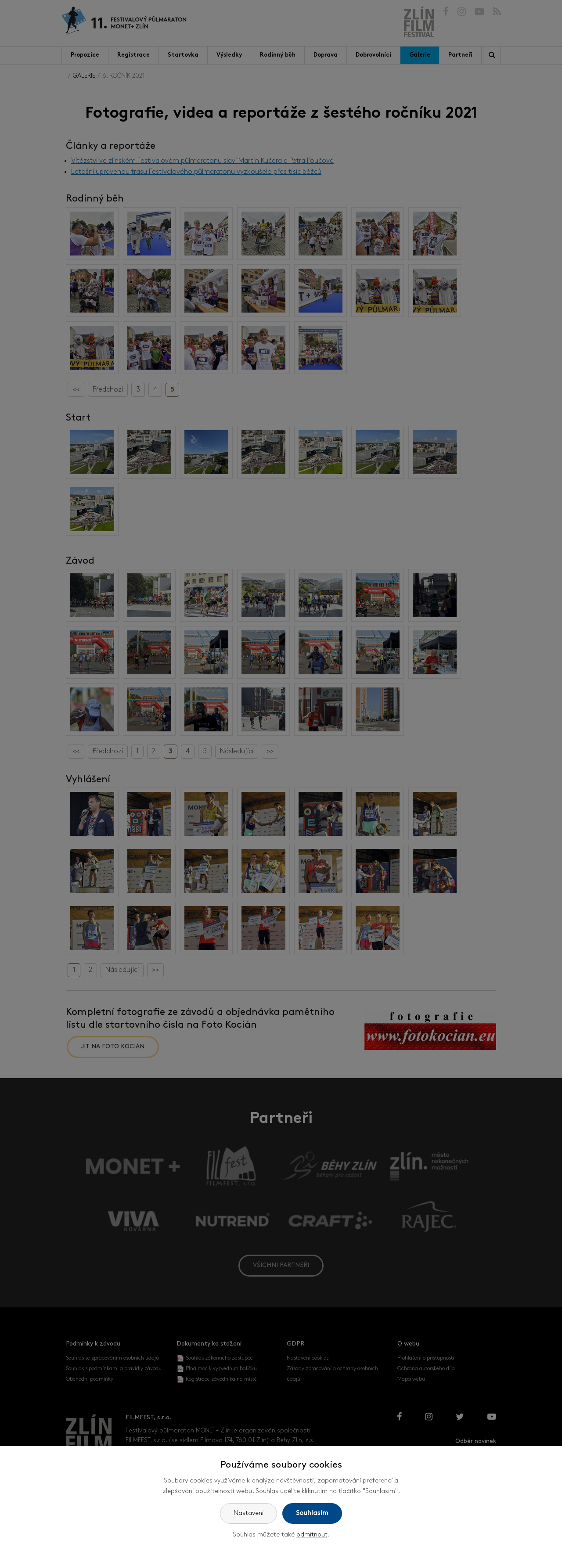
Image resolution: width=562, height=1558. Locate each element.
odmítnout (312, 1535)
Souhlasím (312, 1513)
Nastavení (248, 1513)
